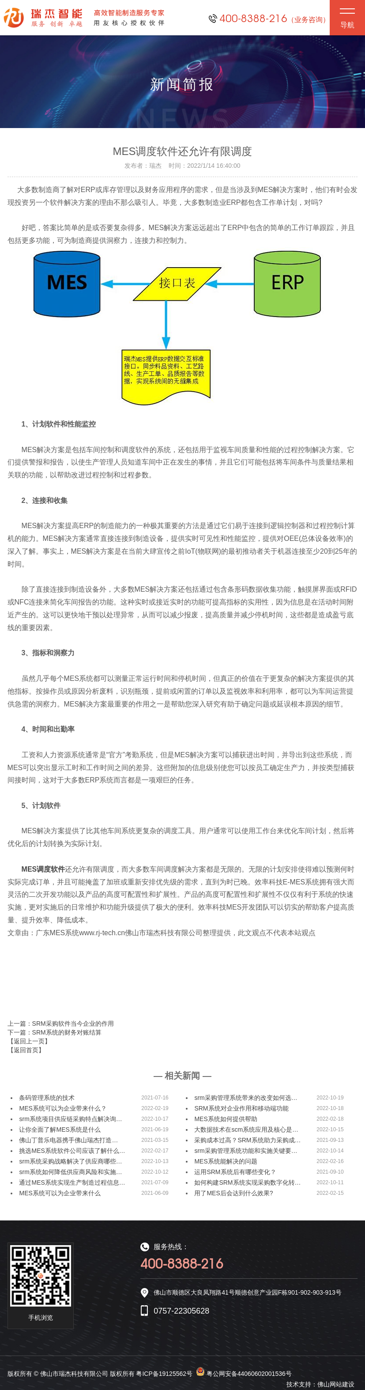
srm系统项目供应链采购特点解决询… (70, 1118)
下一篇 (55, 1032)
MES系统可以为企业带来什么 (59, 1193)
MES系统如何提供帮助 (225, 1118)
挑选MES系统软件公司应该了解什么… (72, 1150)
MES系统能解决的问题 (225, 1161)
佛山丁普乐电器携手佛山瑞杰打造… (68, 1140)
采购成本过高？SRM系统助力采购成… (247, 1140)
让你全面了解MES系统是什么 (59, 1129)
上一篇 (61, 1023)
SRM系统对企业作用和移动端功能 (241, 1108)
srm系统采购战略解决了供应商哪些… (70, 1161)
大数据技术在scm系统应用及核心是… (246, 1129)
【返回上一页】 (29, 1041)
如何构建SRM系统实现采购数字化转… (247, 1182)
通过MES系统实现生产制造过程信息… (72, 1182)
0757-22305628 (181, 1311)
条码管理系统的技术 (47, 1097)
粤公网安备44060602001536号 (249, 1373)
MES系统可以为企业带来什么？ (62, 1108)
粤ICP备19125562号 (164, 1373)
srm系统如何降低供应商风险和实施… (70, 1171)
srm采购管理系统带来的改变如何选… (245, 1097)
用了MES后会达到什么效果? (233, 1193)
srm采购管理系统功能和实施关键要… (245, 1150)
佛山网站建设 (335, 1384)
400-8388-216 (274, 18)
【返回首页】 (26, 1050)
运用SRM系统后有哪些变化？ (235, 1171)
